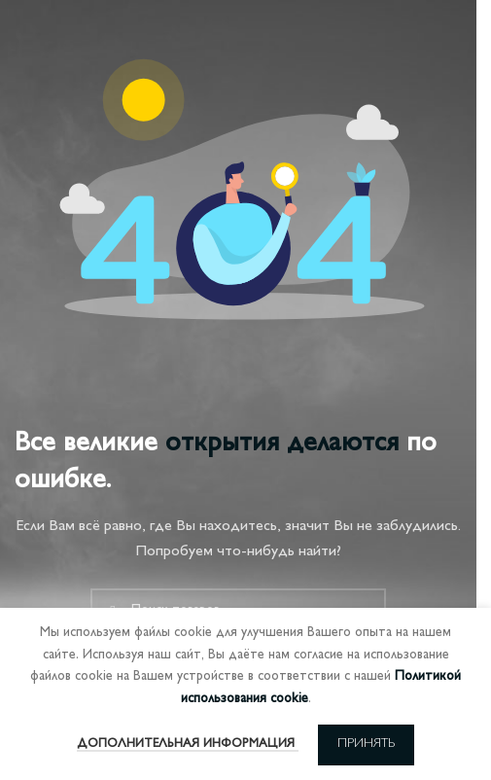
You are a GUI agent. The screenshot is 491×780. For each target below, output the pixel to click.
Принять (366, 744)
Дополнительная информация (187, 744)
